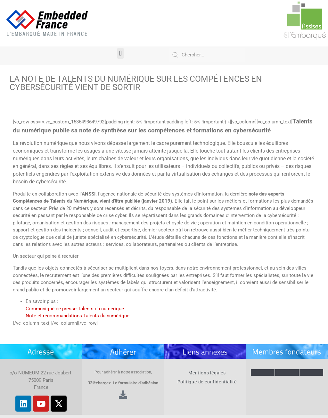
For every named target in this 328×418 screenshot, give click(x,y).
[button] (120, 53)
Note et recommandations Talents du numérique (77, 316)
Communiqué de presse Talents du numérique (75, 309)
